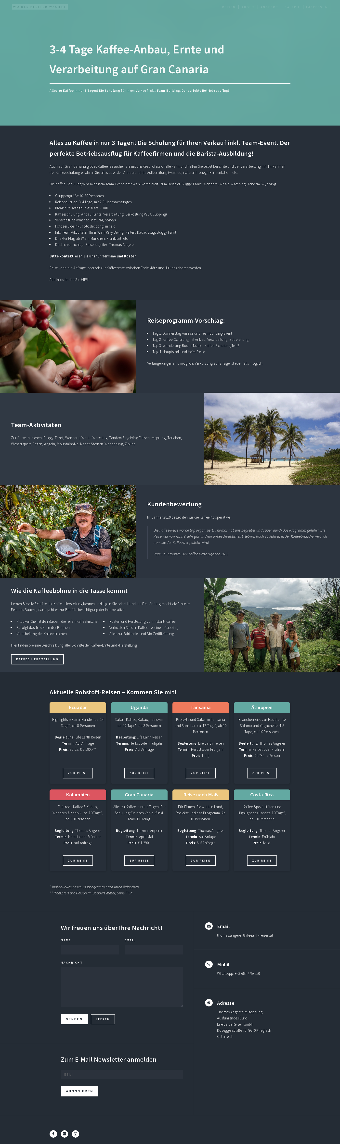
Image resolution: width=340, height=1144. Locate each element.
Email (130, 940)
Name (66, 940)
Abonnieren (79, 1091)
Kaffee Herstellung (37, 659)
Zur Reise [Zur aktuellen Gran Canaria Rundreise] (139, 860)
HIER (84, 279)
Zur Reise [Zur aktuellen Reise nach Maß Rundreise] (200, 860)
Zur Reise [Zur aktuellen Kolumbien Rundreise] (78, 860)
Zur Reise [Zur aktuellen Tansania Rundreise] (200, 773)
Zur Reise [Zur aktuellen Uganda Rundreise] (139, 773)
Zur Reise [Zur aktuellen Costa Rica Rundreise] (262, 860)
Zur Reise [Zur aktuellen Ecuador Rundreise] (78, 773)
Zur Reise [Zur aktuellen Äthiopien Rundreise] (262, 773)
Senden (74, 1019)
